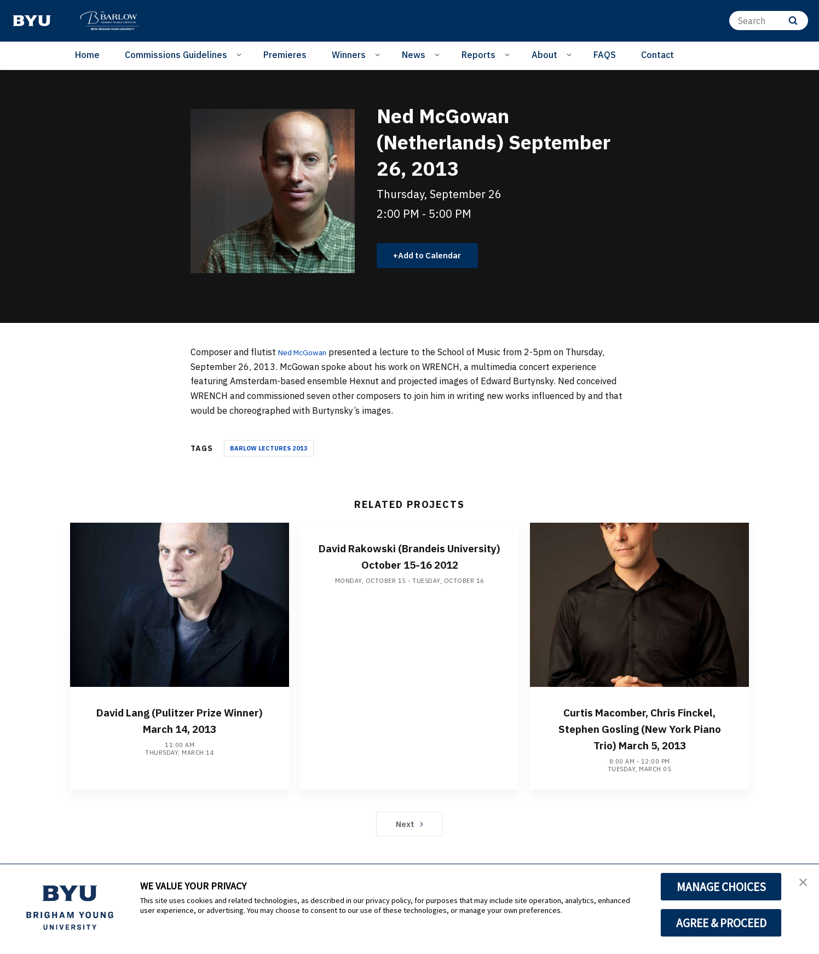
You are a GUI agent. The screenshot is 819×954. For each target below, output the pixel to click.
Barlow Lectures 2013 (269, 449)
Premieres (285, 54)
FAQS (604, 54)
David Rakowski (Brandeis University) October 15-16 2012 (409, 565)
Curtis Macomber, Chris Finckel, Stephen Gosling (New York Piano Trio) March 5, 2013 (639, 737)
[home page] (32, 20)
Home (87, 54)
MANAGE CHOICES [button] (721, 886)
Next (409, 841)
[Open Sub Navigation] (241, 54)
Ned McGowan (307, 353)
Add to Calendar (434, 256)
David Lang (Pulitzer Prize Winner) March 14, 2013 (179, 721)
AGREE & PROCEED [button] (721, 922)
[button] (801, 884)
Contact (657, 54)
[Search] (768, 20)
